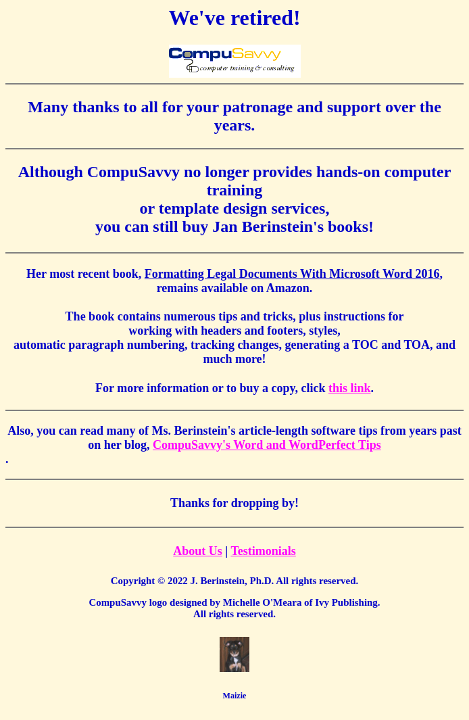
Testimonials (262, 551)
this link (349, 388)
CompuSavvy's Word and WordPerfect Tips (267, 445)
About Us (197, 551)
